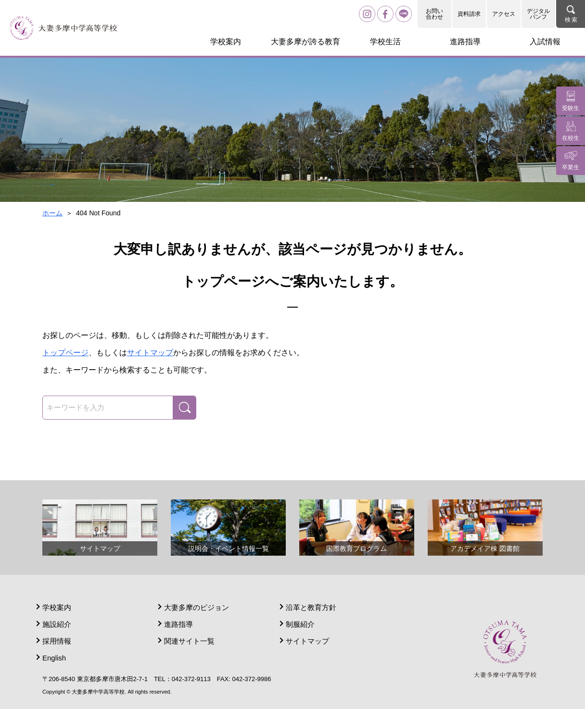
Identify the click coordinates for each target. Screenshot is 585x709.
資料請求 (469, 14)
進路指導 (178, 624)
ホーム (52, 213)
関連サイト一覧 (189, 641)
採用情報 (56, 641)
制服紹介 (300, 624)
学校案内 (56, 607)
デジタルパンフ (538, 14)
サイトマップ (150, 352)
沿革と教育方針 (311, 607)
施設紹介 (56, 624)
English (54, 657)
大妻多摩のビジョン (196, 607)
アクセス (503, 14)
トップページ (65, 352)
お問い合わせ (434, 14)
